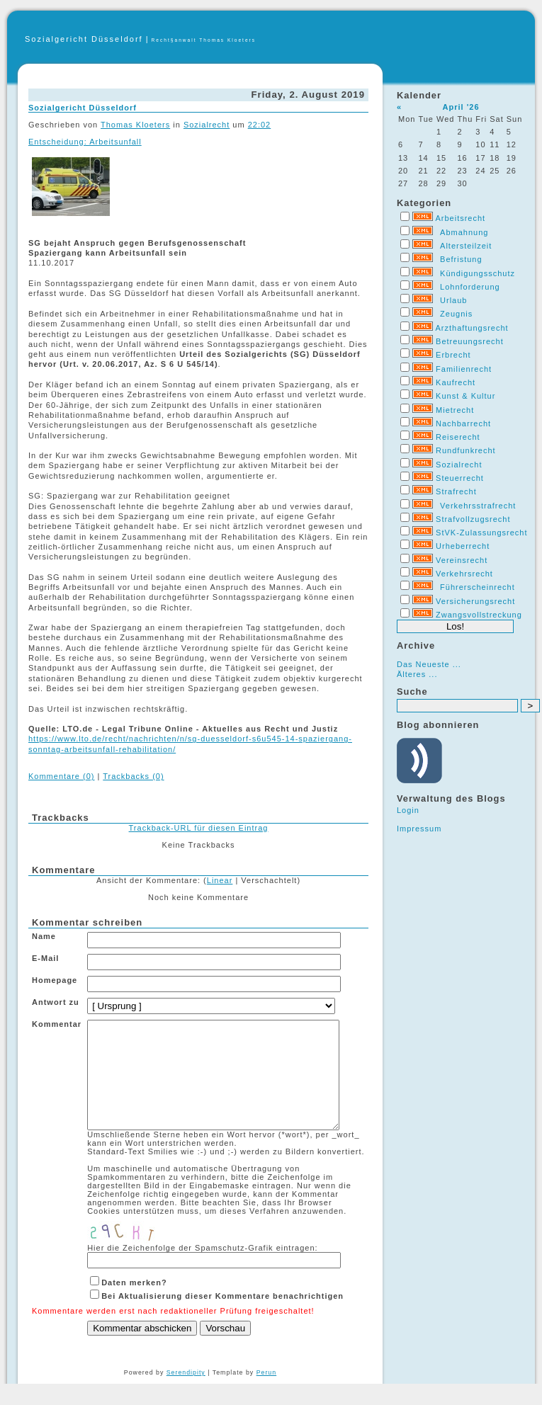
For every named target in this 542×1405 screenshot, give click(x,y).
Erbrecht (453, 355)
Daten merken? (133, 1303)
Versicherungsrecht (475, 601)
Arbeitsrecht (460, 218)
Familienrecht (464, 369)
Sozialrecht (459, 464)
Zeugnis (456, 313)
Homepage (54, 980)
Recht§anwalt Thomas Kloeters (204, 40)
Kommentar (56, 1024)
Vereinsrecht (461, 560)
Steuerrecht (460, 478)
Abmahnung (464, 232)
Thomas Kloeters (135, 124)
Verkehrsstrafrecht (478, 505)
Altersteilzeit (466, 245)
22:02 (259, 124)
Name (44, 936)
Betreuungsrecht (470, 341)
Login (408, 810)
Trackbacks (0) (133, 776)
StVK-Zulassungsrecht (481, 532)
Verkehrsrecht (464, 573)
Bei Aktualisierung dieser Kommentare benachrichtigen (222, 1317)
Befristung (461, 259)
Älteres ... (417, 674)
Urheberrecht (463, 546)
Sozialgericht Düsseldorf (84, 39)
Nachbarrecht (463, 423)
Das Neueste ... (429, 664)
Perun (266, 1393)
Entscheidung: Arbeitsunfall (85, 141)
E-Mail (45, 958)
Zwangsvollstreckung (479, 614)
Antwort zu (55, 1002)
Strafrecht (456, 491)
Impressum (419, 828)
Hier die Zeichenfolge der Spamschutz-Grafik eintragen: (202, 1269)
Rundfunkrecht (466, 450)
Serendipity (185, 1393)
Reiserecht (458, 437)
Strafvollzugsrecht (473, 519)
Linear (220, 880)
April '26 (461, 107)
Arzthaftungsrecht (471, 328)
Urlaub (453, 300)
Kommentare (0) (61, 776)
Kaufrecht (455, 382)
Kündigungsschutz (477, 273)
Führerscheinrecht (477, 587)
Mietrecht (455, 410)
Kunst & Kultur (465, 396)
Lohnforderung (470, 287)
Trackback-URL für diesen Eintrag (199, 828)
